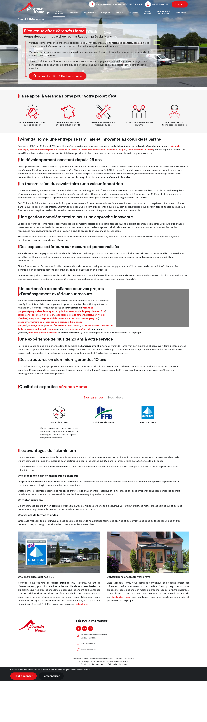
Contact (179, 4)
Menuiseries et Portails (163, 12)
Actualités (180, 12)
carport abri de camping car (82, 318)
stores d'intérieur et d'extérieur (62, 325)
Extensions (90, 12)
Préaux (119, 12)
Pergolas (105, 12)
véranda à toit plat (116, 149)
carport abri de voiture (53, 318)
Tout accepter (23, 676)
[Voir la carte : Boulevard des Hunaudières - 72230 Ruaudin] (116, 4)
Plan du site (129, 658)
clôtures (33, 332)
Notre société (59, 12)
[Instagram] (91, 628)
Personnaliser (51, 676)
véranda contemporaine (43, 149)
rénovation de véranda (140, 149)
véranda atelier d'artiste (91, 149)
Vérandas (74, 12)
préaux (22, 322)
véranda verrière (67, 149)
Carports (133, 12)
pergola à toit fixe (95, 311)
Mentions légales (81, 658)
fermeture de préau (38, 322)
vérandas (88, 307)
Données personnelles (103, 658)
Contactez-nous (120, 597)
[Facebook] (79, 628)
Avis (91, 658)
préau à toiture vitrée (63, 322)
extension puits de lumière (70, 314)
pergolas (23, 311)
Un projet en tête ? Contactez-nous (57, 76)
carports (34, 318)
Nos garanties (94, 397)
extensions (24, 314)
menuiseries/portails (79, 329)
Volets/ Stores (147, 12)
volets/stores (35, 325)
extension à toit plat (43, 314)
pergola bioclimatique (41, 311)
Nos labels (115, 397)
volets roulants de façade (41, 329)
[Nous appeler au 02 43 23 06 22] (157, 4)
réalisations (81, 604)
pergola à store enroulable (69, 311)
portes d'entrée (48, 332)
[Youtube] (85, 628)
